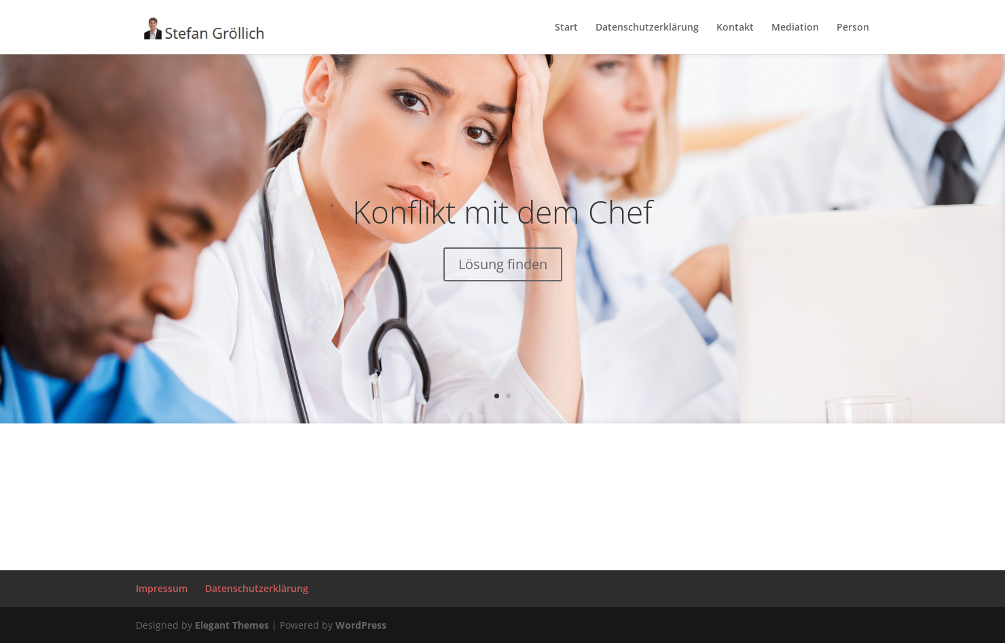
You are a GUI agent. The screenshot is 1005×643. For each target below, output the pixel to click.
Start (566, 27)
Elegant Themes (232, 625)
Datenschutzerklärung (647, 27)
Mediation (795, 27)
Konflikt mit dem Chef (502, 212)
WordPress (360, 625)
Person (853, 27)
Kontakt (735, 27)
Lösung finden (502, 265)
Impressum (161, 588)
